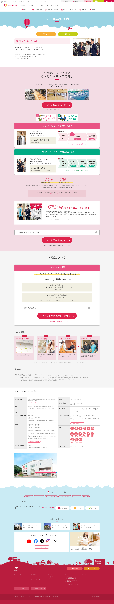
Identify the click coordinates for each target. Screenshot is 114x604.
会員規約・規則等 (54, 596)
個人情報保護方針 (38, 596)
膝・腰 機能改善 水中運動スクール (73, 578)
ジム (50, 577)
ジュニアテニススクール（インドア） (73, 584)
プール (50, 578)
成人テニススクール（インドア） (73, 576)
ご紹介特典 (22, 588)
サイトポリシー (30, 596)
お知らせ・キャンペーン (20, 577)
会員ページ (98, 1)
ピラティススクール (70, 581)
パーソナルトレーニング (64, 496)
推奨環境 (46, 596)
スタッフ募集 (86, 496)
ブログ (92, 10)
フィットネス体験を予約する (58, 316)
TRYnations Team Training (71, 580)
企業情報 (22, 596)
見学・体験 (35, 577)
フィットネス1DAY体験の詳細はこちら (57, 321)
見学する (48, 34)
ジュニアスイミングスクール (72, 582)
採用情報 (88, 1)
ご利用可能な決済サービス (77, 423)
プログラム (52, 574)
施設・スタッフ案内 (51, 10)
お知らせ (23, 10)
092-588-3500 (31, 412)
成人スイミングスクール (71, 577)
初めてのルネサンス (19, 574)
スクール (82, 10)
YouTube (75, 568)
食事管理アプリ (28, 496)
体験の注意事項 (30, 308)
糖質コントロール (76, 496)
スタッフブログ (91, 568)
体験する (70, 34)
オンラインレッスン (39, 496)
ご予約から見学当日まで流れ (28, 232)
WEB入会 (109, 1)
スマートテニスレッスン (51, 496)
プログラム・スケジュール (68, 10)
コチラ (79, 446)
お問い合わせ (63, 508)
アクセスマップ (32, 402)
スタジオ (51, 576)
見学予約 (93, 508)
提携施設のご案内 (38, 588)
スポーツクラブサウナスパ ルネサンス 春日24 (38, 5)
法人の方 (66, 1)
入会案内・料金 (37, 10)
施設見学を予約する (58, 105)
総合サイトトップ (77, 1)
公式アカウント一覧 (41, 547)
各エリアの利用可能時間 (34, 441)
